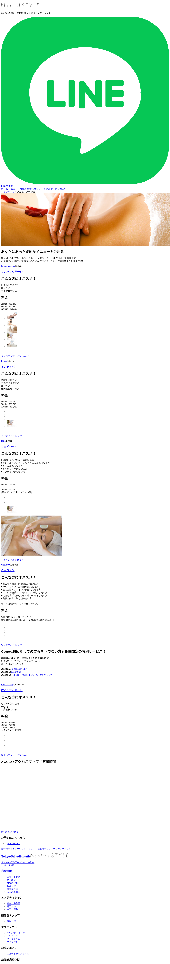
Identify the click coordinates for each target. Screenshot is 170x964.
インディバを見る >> (11, 436)
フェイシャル (9, 446)
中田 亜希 (12, 909)
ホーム (4, 189)
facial (3, 441)
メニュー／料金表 (17, 189)
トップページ (8, 192)
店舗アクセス (13, 877)
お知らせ (11, 886)
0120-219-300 (13, 843)
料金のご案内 (13, 883)
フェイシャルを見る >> (12, 559)
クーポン (55, 189)
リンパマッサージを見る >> (15, 356)
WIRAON (5, 565)
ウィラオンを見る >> (11, 645)
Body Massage (7, 684)
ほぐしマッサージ (12, 690)
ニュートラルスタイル (18, 953)
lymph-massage (8, 266)
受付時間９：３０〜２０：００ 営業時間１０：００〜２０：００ (36, 849)
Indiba (4, 361)
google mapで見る (9, 832)
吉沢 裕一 (12, 921)
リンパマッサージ (12, 271)
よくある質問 (13, 891)
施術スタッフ (34, 189)
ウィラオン (7, 570)
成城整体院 (12, 889)
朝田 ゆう (11, 906)
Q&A (62, 189)
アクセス (45, 189)
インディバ (7, 366)
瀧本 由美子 (13, 903)
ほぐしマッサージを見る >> (15, 755)
